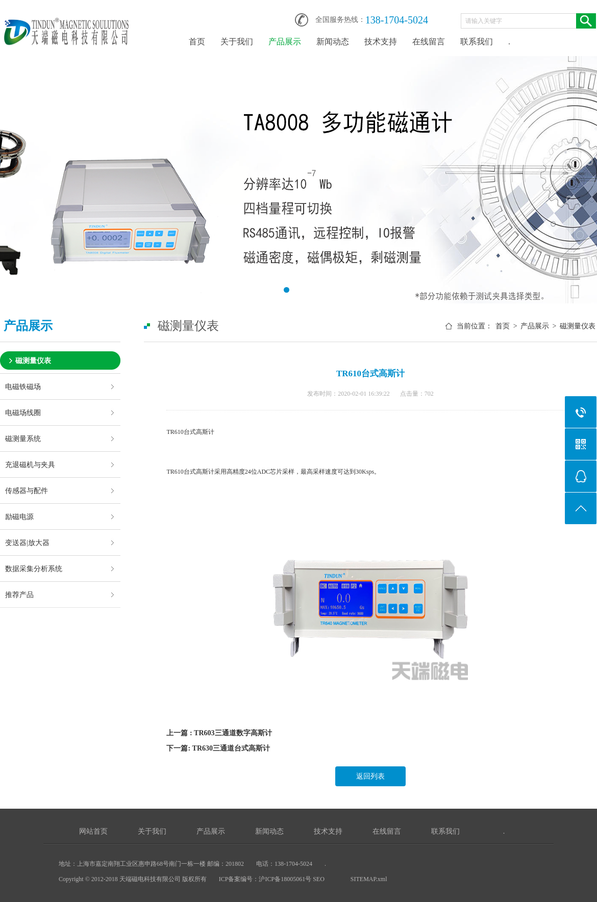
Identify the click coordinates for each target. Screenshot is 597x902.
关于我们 (236, 41)
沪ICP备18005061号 (285, 879)
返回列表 (370, 776)
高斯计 (205, 431)
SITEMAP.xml (369, 879)
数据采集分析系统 (33, 568)
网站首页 (93, 831)
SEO (319, 879)
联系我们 (476, 41)
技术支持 (380, 41)
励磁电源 (19, 516)
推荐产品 (19, 594)
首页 (197, 41)
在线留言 (428, 41)
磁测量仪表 (33, 360)
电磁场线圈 (23, 412)
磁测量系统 (23, 438)
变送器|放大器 (27, 542)
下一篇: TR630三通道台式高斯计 (218, 748)
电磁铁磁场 (23, 386)
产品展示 (284, 41)
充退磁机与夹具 (30, 464)
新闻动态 (332, 41)
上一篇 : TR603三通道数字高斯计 (218, 733)
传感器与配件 (26, 490)
